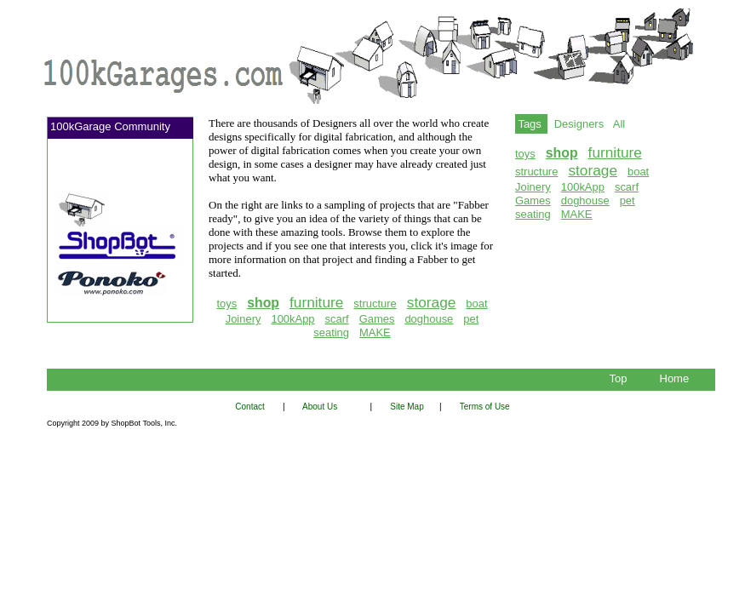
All (619, 123)
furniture (316, 302)
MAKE (375, 332)
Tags (531, 123)
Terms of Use (485, 406)
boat (476, 303)
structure (374, 303)
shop (263, 302)
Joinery (243, 318)
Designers (579, 123)
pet (471, 318)
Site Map (410, 406)
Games (377, 318)
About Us (320, 406)
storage (431, 302)
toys (226, 303)
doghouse (428, 318)
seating (331, 332)
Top (621, 378)
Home (677, 378)
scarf (337, 318)
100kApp (292, 318)
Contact (254, 406)
